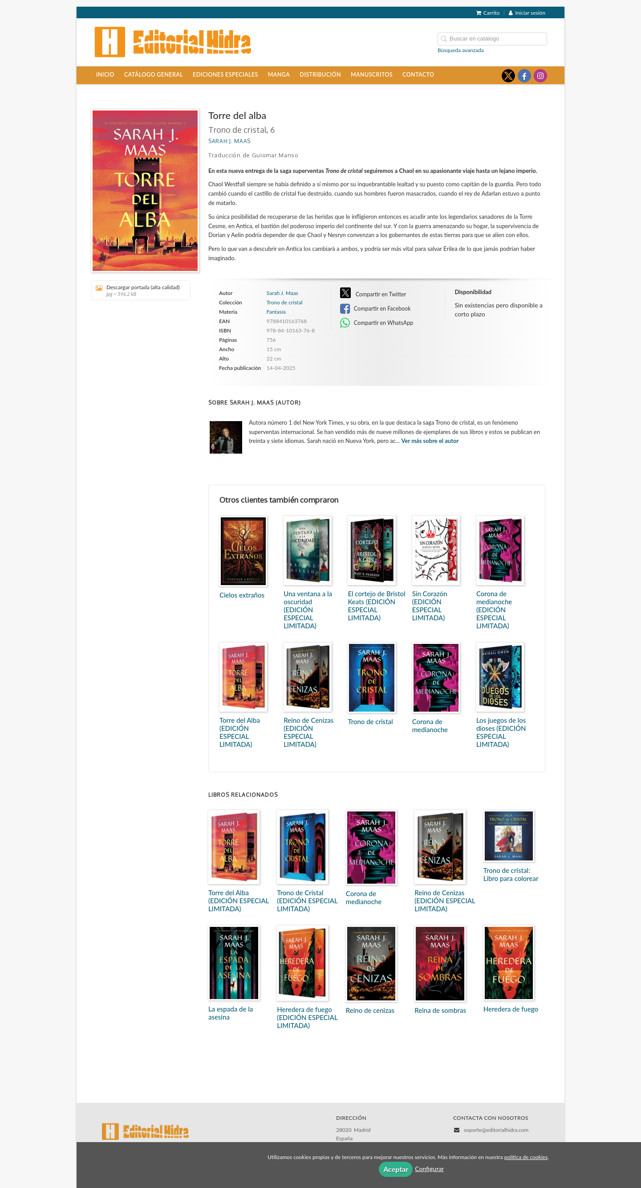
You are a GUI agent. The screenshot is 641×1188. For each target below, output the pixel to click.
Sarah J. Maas (229, 141)
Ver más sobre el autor (430, 440)
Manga (279, 74)
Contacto (418, 74)
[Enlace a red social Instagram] (540, 75)
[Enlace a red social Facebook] (524, 75)
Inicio (105, 74)
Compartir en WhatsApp (377, 323)
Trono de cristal (285, 302)
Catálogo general (153, 74)
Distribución (320, 74)
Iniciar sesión (527, 12)
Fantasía (276, 311)
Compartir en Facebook (375, 309)
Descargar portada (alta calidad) (138, 290)
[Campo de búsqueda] (492, 39)
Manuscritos (372, 74)
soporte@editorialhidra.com (496, 1130)
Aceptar (395, 1169)
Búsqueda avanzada (461, 50)
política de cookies (526, 1157)
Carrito (488, 12)
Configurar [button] (429, 1168)
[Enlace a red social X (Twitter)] (508, 75)
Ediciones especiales (225, 74)
